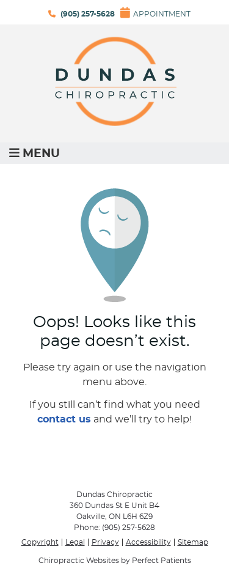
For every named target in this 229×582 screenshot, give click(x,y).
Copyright (40, 542)
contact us (64, 419)
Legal (75, 542)
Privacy (105, 542)
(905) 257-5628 (87, 14)
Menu (34, 153)
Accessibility (148, 542)
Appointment (155, 12)
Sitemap (193, 542)
